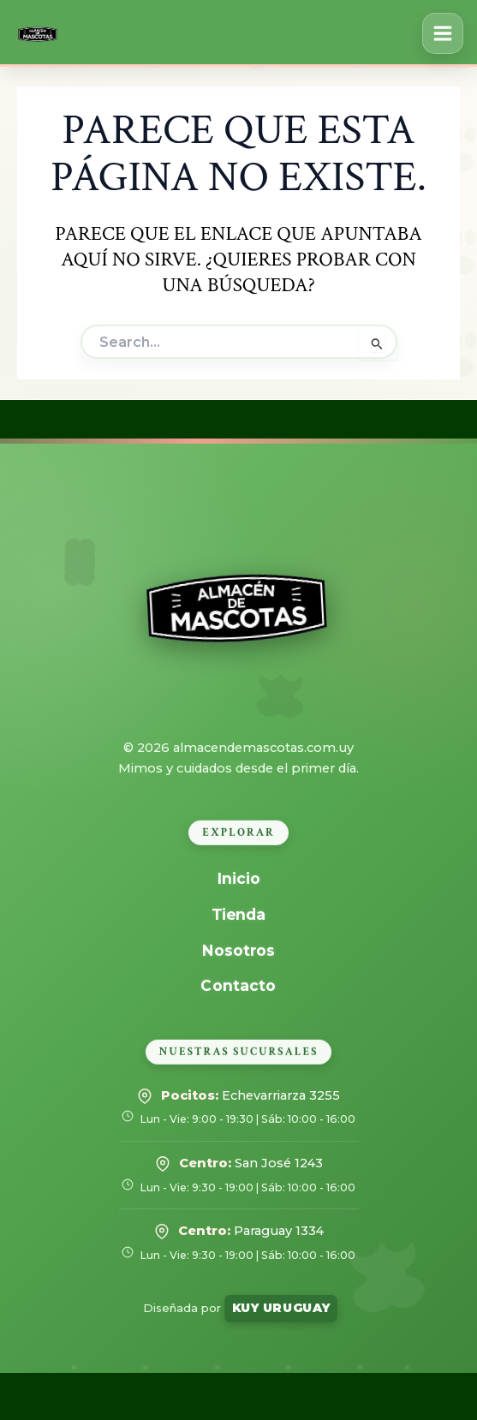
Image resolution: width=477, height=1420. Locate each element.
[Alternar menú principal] (442, 33)
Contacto (239, 985)
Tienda (239, 914)
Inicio (238, 878)
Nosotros (238, 949)
